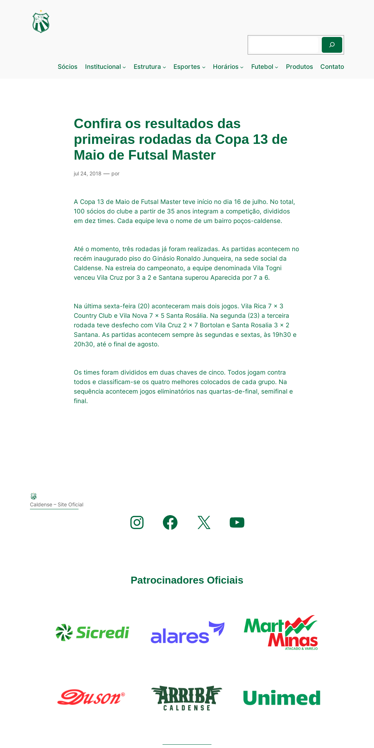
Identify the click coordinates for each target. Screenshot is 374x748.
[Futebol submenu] (276, 66)
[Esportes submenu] (204, 66)
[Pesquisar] (332, 45)
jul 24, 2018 (88, 173)
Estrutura (147, 66)
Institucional (103, 66)
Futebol (262, 66)
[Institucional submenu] (124, 66)
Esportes (186, 66)
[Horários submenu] (242, 66)
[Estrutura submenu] (164, 66)
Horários (225, 66)
